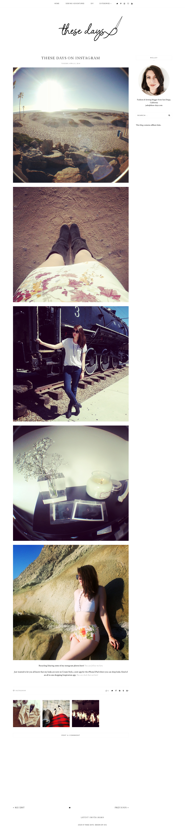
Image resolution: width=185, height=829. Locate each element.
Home (56, 3)
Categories (104, 3)
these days (89, 825)
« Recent (19, 807)
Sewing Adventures (75, 3)
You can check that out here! (87, 675)
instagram (20, 690)
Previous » (122, 807)
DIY (92, 3)
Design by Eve (101, 825)
